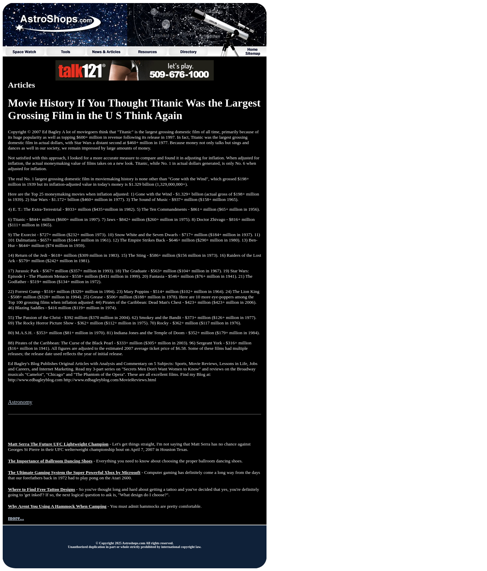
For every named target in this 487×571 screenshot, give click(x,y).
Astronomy (20, 402)
